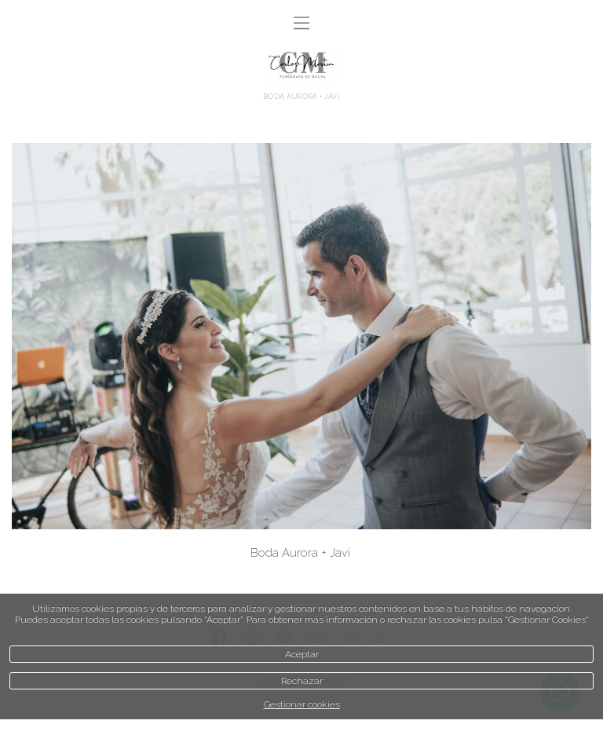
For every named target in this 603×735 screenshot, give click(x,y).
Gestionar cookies (302, 704)
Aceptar (302, 654)
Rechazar (302, 680)
